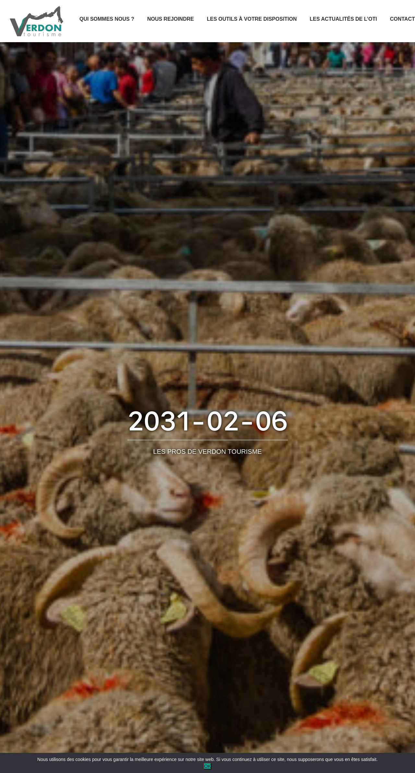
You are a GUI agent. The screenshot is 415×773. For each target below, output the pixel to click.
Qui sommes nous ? (106, 19)
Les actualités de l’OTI (343, 19)
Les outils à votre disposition (252, 19)
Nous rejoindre (170, 19)
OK (207, 766)
